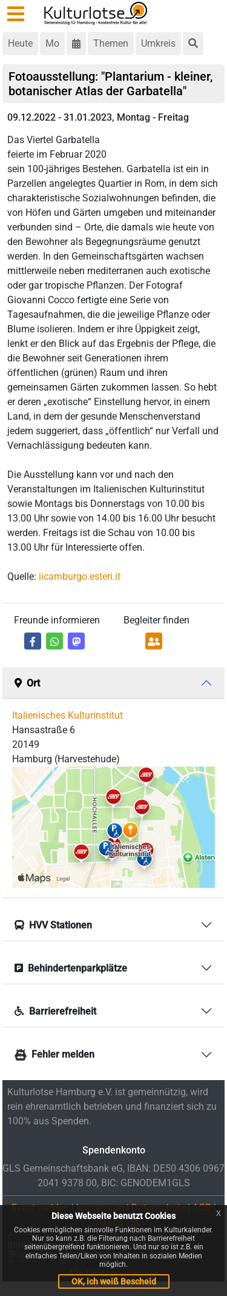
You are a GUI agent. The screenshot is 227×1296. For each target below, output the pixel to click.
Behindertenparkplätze (71, 968)
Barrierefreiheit (55, 1011)
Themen (110, 43)
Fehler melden (54, 1054)
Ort (27, 683)
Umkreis (158, 43)
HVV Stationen (53, 925)
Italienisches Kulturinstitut (67, 715)
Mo (52, 43)
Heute (20, 43)
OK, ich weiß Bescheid (113, 1281)
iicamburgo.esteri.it (79, 576)
